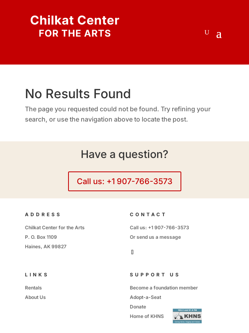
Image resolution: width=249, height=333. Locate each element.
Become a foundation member (164, 288)
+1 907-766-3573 (168, 227)
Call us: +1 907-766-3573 (125, 181)
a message (168, 237)
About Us (35, 297)
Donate (138, 307)
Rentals (33, 288)
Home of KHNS (147, 316)
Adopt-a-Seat (145, 297)
